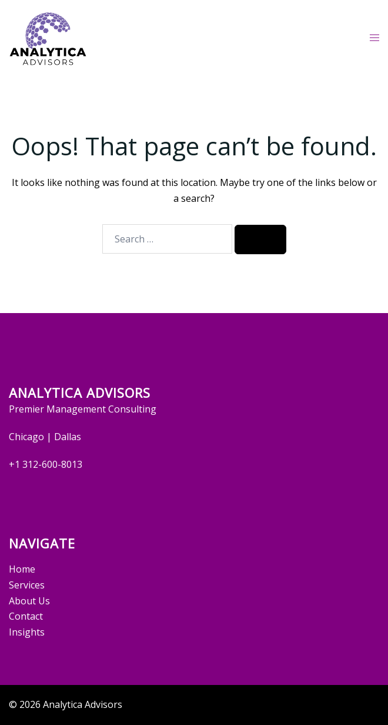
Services (27, 584)
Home (22, 569)
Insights (27, 632)
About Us (29, 600)
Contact (26, 616)
